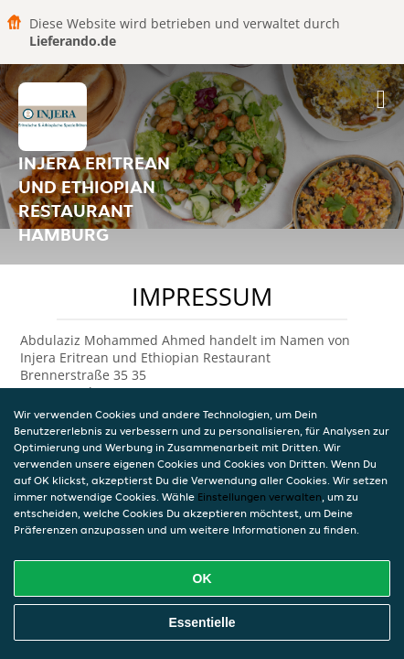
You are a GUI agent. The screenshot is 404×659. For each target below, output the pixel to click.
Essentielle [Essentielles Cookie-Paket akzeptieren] (201, 622)
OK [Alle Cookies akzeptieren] (202, 578)
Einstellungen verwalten (259, 496)
